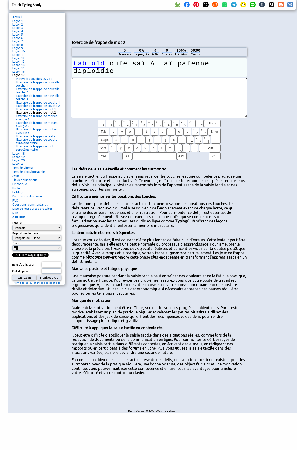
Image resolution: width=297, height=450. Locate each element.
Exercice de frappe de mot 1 (36, 109)
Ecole (16, 188)
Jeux (15, 175)
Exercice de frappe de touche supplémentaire (36, 141)
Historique (19, 184)
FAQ (15, 200)
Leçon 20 (18, 160)
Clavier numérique (25, 180)
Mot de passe (20, 271)
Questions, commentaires (30, 204)
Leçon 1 (17, 21)
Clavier (16, 243)
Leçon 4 (17, 31)
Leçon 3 (17, 27)
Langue (17, 223)
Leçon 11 (18, 54)
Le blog (17, 192)
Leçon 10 (18, 51)
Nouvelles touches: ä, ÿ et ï (35, 78)
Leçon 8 (17, 44)
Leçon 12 (18, 58)
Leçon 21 (18, 163)
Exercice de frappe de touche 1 (38, 102)
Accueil (17, 17)
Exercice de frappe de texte (35, 136)
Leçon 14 (18, 64)
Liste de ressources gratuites (32, 208)
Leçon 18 (18, 153)
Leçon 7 (17, 41)
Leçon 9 (17, 48)
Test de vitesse (23, 167)
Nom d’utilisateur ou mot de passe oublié (37, 282)
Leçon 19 (18, 156)
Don (15, 212)
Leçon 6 (17, 37)
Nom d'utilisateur (23, 264)
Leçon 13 (18, 61)
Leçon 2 (17, 24)
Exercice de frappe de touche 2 (38, 105)
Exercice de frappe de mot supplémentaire (35, 147)
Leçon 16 (18, 71)
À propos (19, 216)
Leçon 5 (17, 34)
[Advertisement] (159, 47)
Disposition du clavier (27, 196)
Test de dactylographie (28, 171)
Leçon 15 (18, 68)
